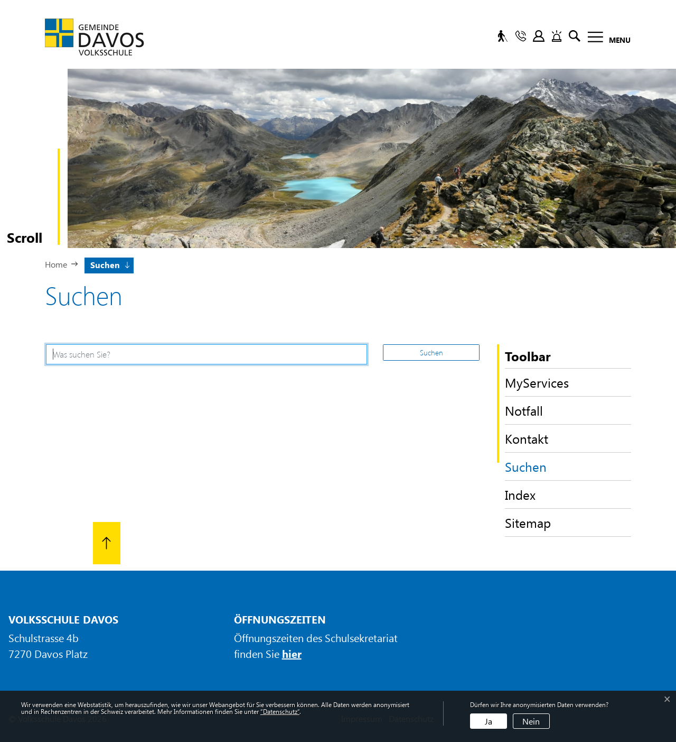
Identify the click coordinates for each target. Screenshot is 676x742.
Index (520, 494)
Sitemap (528, 522)
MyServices (537, 382)
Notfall (524, 410)
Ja (488, 721)
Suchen (540, 469)
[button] (109, 264)
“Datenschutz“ (279, 711)
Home (56, 264)
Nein (531, 721)
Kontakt (526, 438)
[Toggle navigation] (606, 39)
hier (292, 653)
